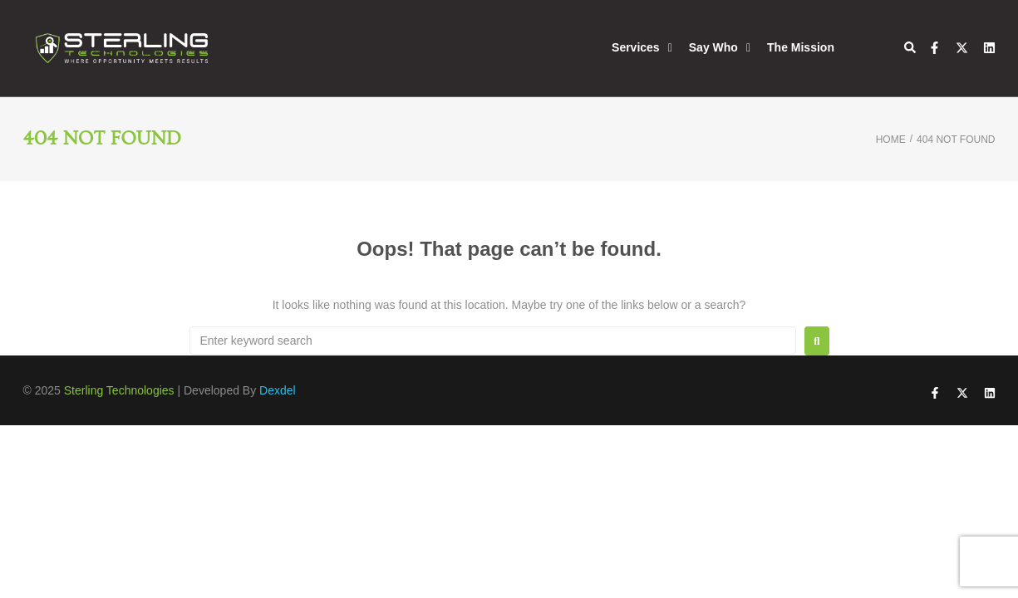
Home (891, 139)
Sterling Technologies (119, 390)
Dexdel (277, 390)
